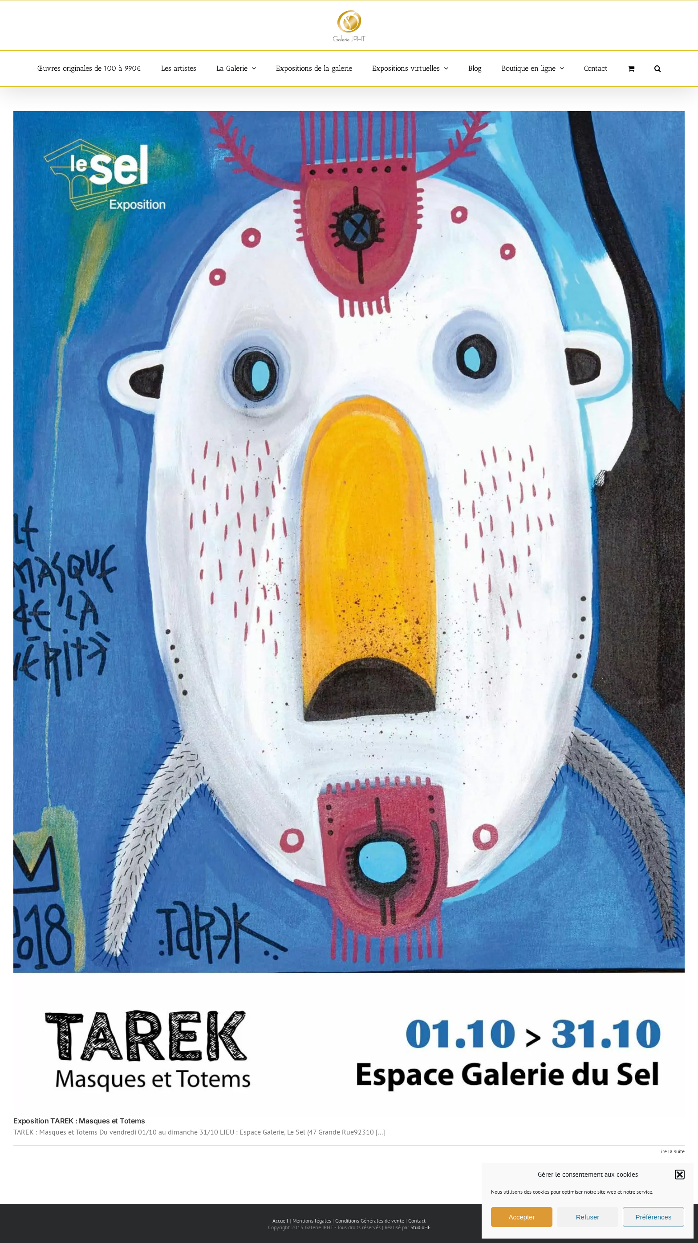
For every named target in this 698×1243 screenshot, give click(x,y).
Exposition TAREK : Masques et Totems (79, 1120)
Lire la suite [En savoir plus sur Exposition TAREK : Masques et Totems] (671, 1151)
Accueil (280, 1220)
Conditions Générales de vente (369, 1220)
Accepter (521, 1217)
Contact (417, 1220)
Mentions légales (311, 1220)
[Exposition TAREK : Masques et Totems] (349, 614)
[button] (679, 1174)
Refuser (588, 1217)
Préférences (654, 1217)
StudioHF (420, 1227)
